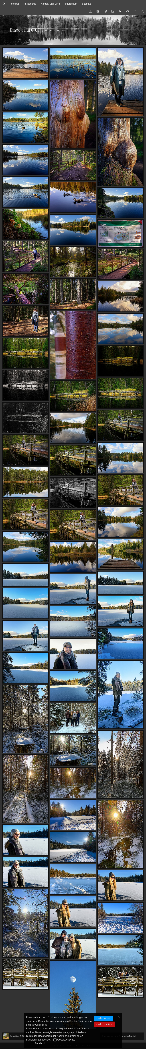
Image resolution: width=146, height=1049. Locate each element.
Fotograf (14, 3)
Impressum (71, 3)
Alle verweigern (105, 1024)
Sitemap (86, 3)
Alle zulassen (104, 1018)
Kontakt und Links (50, 3)
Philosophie (30, 3)
